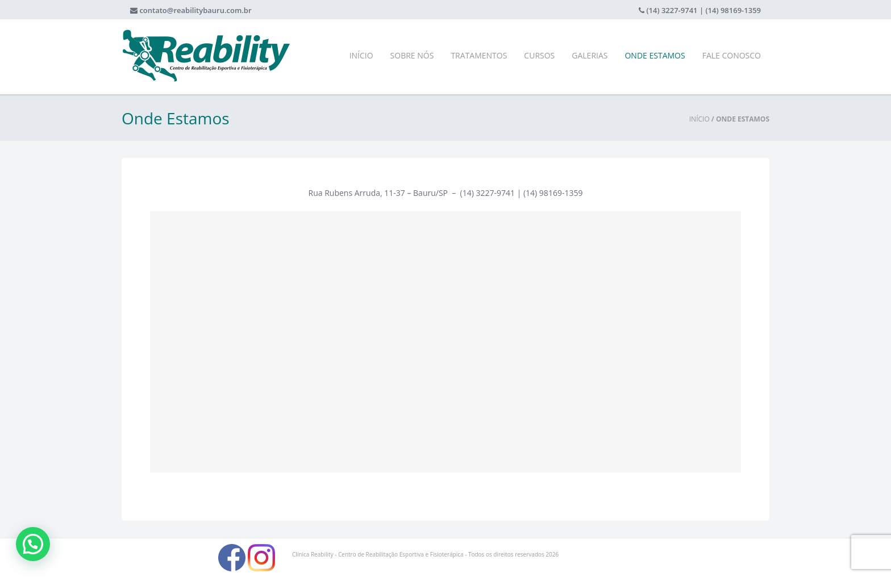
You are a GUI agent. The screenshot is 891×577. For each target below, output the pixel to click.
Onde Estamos (654, 55)
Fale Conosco (731, 55)
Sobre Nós (412, 55)
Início (361, 55)
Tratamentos (479, 55)
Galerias (589, 55)
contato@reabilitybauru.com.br (195, 10)
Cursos (539, 55)
